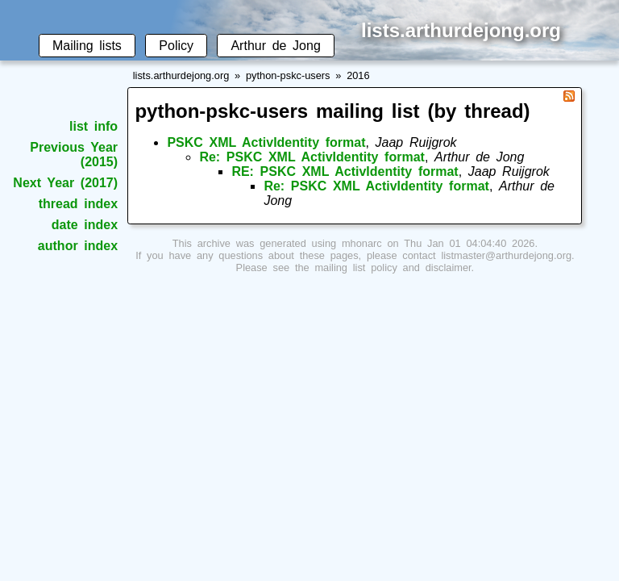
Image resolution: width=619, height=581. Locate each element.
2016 (358, 75)
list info (93, 126)
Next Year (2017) (65, 183)
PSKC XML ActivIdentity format (266, 142)
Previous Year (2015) (74, 154)
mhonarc (362, 243)
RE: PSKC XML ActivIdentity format (344, 171)
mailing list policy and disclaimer (392, 267)
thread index (78, 204)
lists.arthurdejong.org (181, 75)
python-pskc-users (288, 75)
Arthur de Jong (275, 45)
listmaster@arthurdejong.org (506, 255)
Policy (176, 45)
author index (78, 246)
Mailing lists (87, 45)
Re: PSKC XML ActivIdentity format (312, 157)
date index (85, 225)
